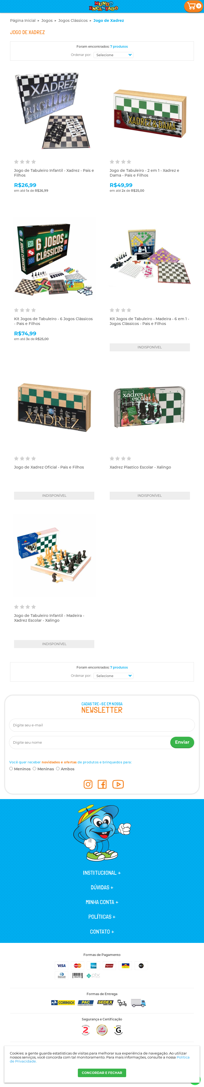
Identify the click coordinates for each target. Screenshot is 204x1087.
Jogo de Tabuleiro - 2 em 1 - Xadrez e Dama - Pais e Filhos (144, 173)
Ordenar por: (81, 55)
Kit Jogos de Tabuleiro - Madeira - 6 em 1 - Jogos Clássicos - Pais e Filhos (149, 321)
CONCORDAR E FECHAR (102, 1073)
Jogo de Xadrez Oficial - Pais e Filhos (49, 467)
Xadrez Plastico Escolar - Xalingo (140, 467)
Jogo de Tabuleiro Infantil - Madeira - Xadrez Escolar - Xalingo (49, 618)
